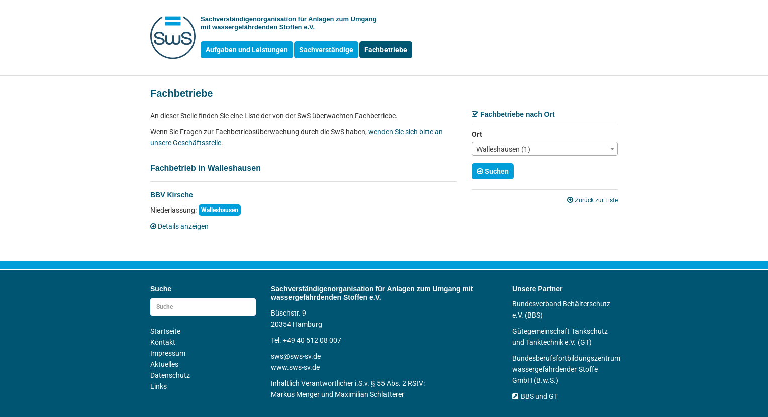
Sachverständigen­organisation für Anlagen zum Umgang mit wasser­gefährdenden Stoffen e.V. (289, 23)
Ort (477, 134)
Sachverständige (326, 50)
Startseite (165, 331)
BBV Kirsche (171, 195)
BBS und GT (535, 396)
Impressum (167, 353)
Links (158, 386)
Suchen (493, 171)
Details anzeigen (179, 226)
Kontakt (162, 342)
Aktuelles (164, 364)
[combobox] (545, 149)
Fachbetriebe (385, 50)
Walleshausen (219, 210)
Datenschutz (170, 375)
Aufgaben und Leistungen (247, 50)
